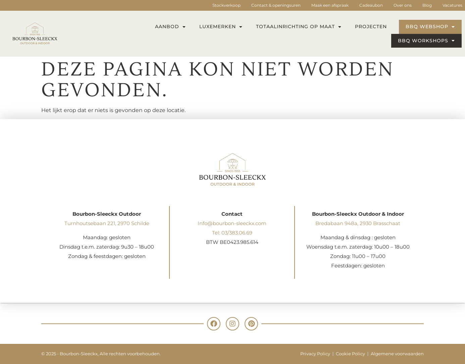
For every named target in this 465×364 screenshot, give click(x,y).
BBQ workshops (426, 40)
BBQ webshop (430, 27)
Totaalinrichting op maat (299, 27)
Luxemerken (221, 27)
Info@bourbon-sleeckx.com (232, 223)
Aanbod (170, 27)
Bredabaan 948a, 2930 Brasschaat (357, 223)
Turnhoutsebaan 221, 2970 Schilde (106, 223)
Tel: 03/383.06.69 (232, 232)
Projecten (371, 26)
